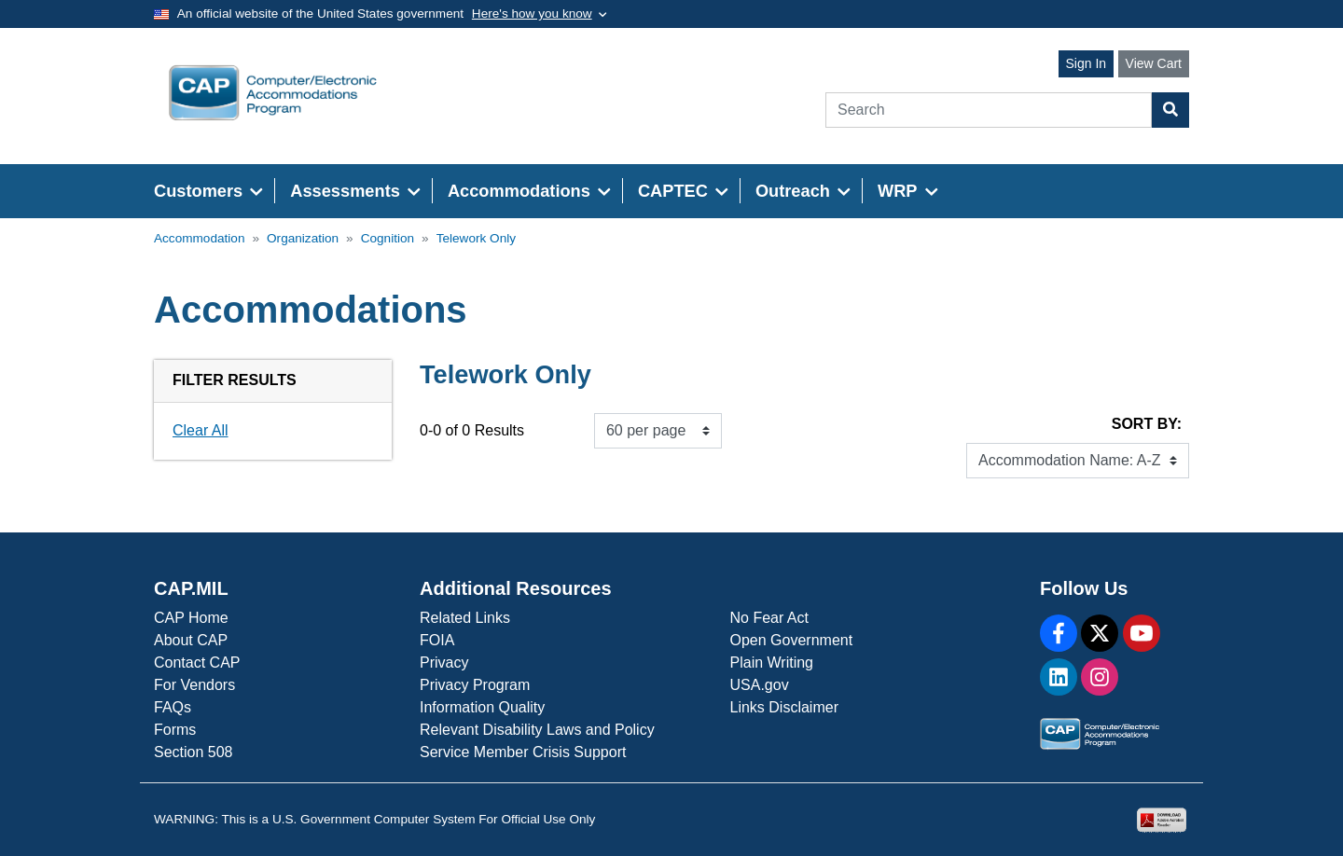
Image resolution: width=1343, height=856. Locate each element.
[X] (1099, 633)
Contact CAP (197, 662)
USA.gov (759, 685)
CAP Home (191, 618)
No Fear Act (769, 618)
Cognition (387, 238)
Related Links (465, 618)
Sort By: (1147, 424)
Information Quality (482, 707)
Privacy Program (475, 685)
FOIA (437, 640)
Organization (303, 238)
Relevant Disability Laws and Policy (537, 730)
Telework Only (476, 238)
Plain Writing (772, 662)
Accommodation (199, 238)
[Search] (988, 110)
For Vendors (194, 685)
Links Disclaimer (784, 707)
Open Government (791, 640)
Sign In (1086, 63)
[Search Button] (1170, 110)
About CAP (191, 640)
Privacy (444, 662)
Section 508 (193, 752)
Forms (175, 730)
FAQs (172, 707)
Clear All (200, 430)
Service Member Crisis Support (523, 752)
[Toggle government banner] (539, 14)
